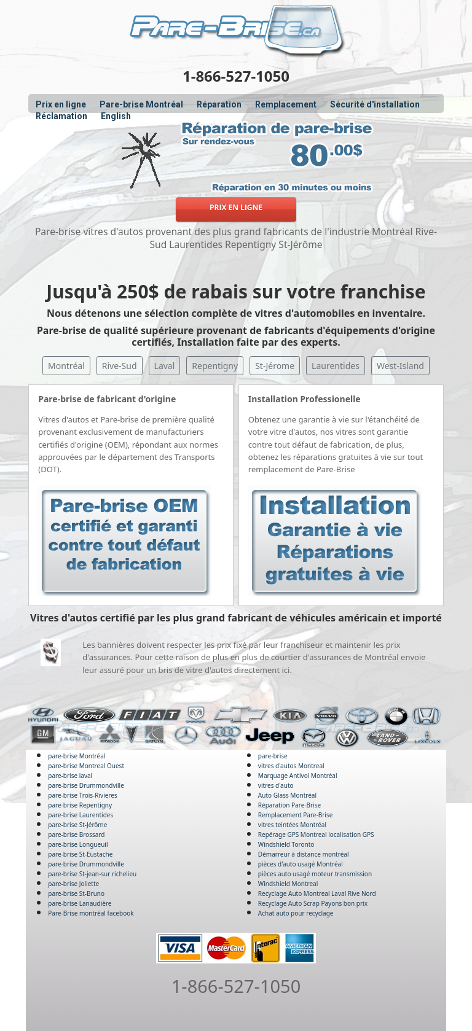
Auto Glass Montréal (287, 795)
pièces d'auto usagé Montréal (300, 864)
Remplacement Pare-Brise (295, 815)
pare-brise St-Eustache (80, 854)
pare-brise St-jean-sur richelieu (92, 874)
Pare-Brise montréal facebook (90, 913)
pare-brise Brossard (76, 834)
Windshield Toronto (286, 844)
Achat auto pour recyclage (296, 913)
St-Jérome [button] (274, 366)
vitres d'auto (276, 785)
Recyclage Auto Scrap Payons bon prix (313, 903)
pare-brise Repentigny (80, 805)
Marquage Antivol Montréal (297, 775)
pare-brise (273, 756)
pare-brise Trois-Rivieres (82, 795)
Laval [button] (164, 366)
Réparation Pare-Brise (289, 805)
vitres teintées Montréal (292, 824)
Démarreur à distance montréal (303, 854)
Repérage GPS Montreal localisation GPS (316, 834)
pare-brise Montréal (76, 756)
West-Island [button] (400, 366)
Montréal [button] (66, 366)
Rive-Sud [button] (119, 366)
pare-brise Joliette (73, 883)
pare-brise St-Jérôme (77, 824)
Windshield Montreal (288, 883)
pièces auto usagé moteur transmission (315, 874)
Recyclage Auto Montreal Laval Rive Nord (317, 893)
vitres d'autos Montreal (291, 765)
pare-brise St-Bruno (76, 893)
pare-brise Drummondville (86, 785)
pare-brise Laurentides (80, 815)
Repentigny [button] (215, 366)
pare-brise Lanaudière (79, 903)
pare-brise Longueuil (78, 844)
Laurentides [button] (336, 366)
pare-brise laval (70, 775)
